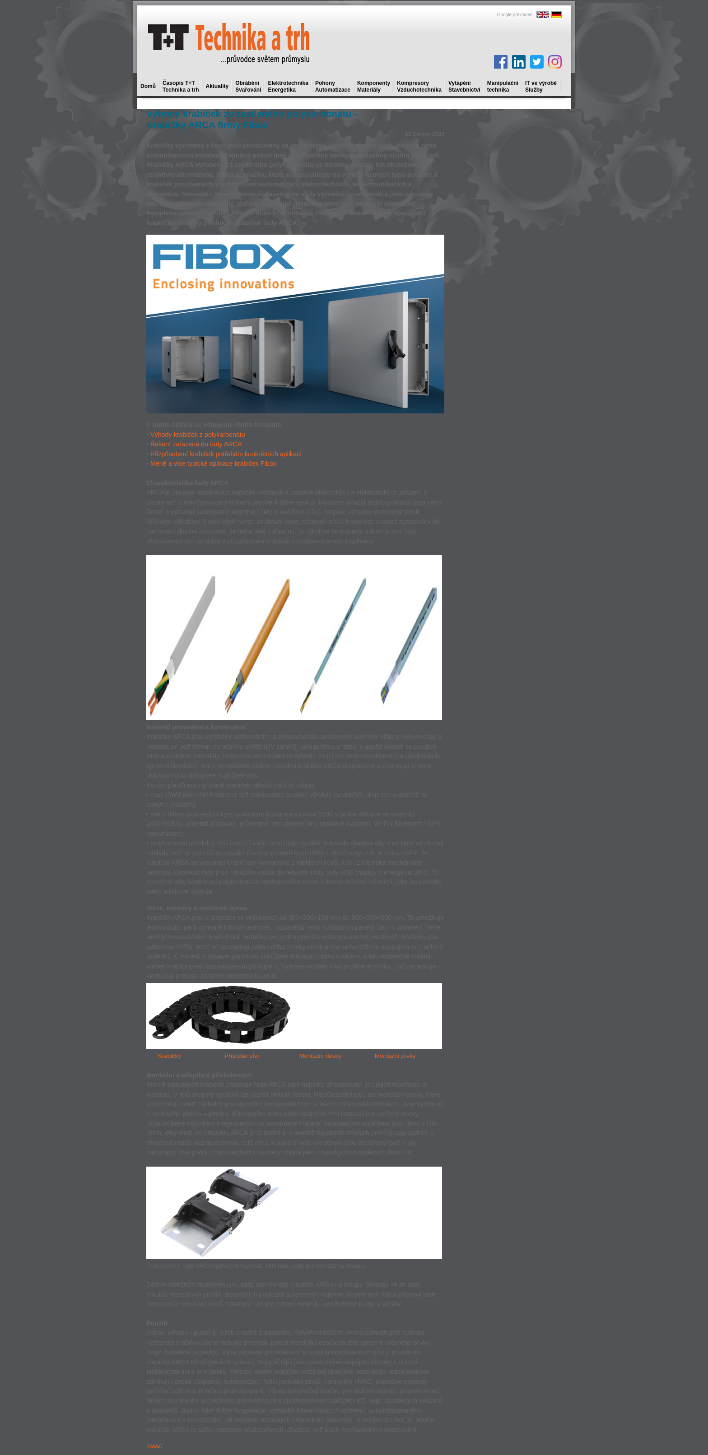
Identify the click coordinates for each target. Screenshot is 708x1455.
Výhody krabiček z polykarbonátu (197, 434)
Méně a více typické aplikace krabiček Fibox (213, 463)
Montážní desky (320, 1055)
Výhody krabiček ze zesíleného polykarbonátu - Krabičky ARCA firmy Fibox (251, 119)
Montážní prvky (395, 1055)
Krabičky (169, 1055)
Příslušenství (241, 1055)
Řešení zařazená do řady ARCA (196, 444)
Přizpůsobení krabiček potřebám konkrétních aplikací (226, 454)
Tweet (154, 1445)
